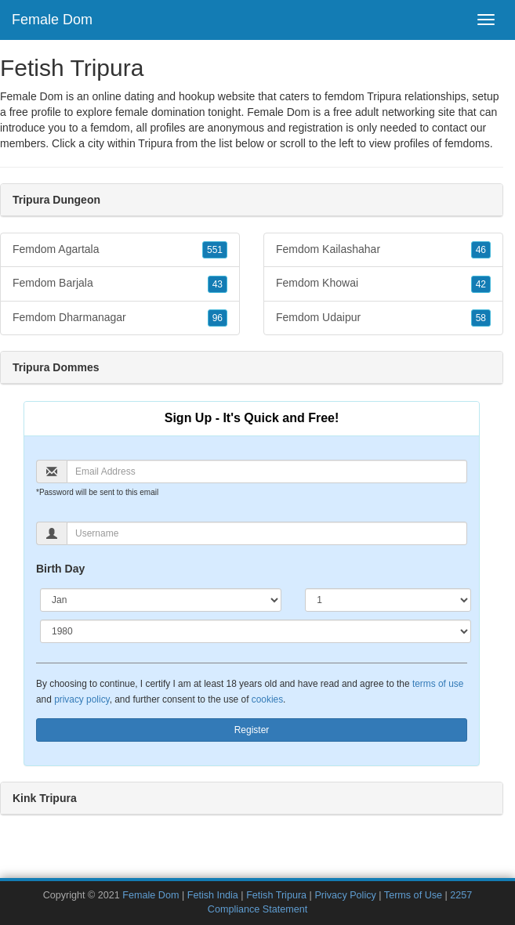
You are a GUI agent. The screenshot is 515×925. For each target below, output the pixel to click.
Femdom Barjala (120, 283)
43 (217, 284)
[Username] (267, 533)
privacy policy (81, 699)
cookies (267, 699)
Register (252, 729)
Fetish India (212, 895)
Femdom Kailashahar (383, 249)
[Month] (160, 600)
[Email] (267, 471)
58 (481, 318)
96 (217, 318)
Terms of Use (413, 895)
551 (215, 249)
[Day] (388, 600)
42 (481, 284)
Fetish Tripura (276, 895)
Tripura (155, 143)
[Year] (255, 631)
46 (481, 249)
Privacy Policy (344, 895)
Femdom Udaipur (383, 318)
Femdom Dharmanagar (120, 318)
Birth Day (60, 568)
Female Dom (52, 19)
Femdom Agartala (120, 249)
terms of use (437, 683)
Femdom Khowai (383, 283)
